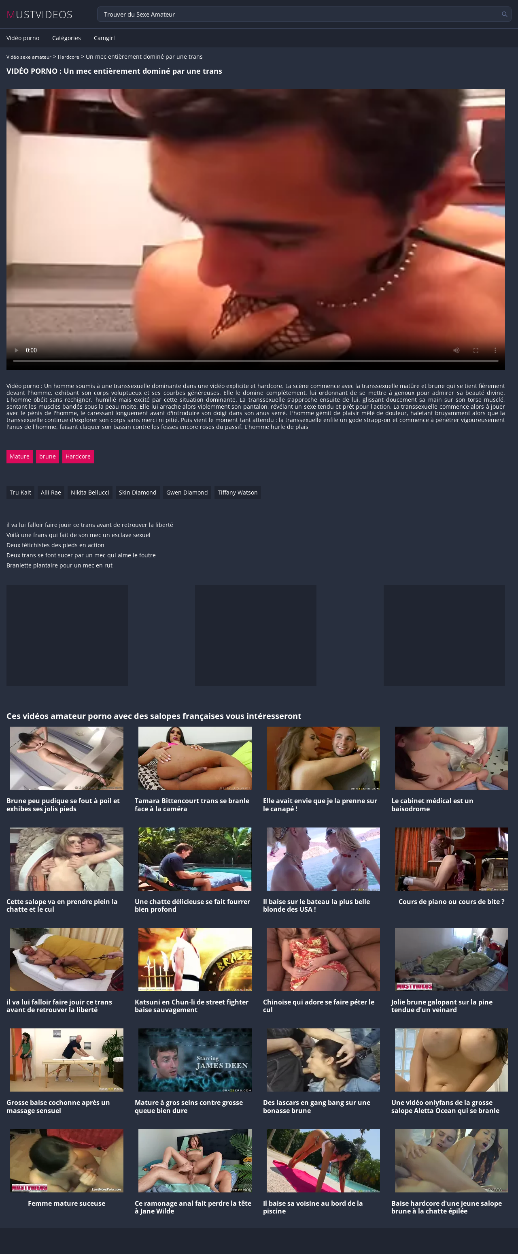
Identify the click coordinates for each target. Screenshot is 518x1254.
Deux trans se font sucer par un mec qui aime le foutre (81, 555)
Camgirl (104, 38)
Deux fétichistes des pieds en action (55, 545)
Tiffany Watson (238, 492)
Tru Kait (20, 492)
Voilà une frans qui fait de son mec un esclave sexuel (78, 535)
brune (47, 456)
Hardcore (68, 56)
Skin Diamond (138, 492)
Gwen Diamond (187, 492)
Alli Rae (51, 492)
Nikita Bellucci (90, 492)
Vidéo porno (22, 38)
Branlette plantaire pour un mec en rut (59, 565)
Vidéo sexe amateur (28, 56)
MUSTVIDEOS (39, 14)
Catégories (66, 38)
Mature (20, 456)
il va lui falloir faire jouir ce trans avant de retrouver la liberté (89, 525)
